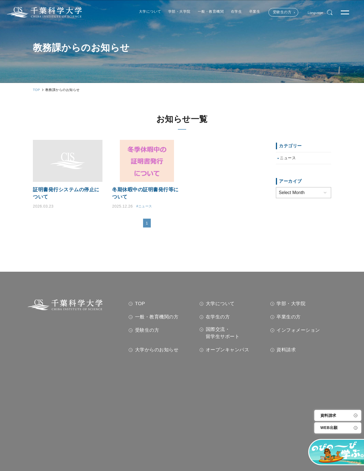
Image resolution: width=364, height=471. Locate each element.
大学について (220, 304)
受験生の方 (275, 12)
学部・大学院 (290, 304)
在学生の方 (218, 317)
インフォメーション (298, 330)
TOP (140, 304)
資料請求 (328, 415)
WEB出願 (329, 428)
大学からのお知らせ (157, 350)
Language (313, 12)
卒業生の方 (288, 317)
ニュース (288, 158)
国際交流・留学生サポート (223, 333)
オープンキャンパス (227, 350)
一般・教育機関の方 (157, 317)
